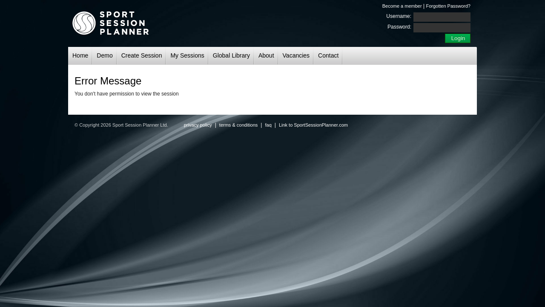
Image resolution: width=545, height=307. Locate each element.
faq (268, 124)
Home (80, 55)
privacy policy (198, 124)
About (266, 55)
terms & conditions (238, 124)
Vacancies (296, 55)
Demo (104, 55)
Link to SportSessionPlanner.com (313, 124)
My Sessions (187, 55)
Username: (398, 16)
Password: (399, 27)
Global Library (231, 55)
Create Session (141, 55)
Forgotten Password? (448, 6)
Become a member (402, 6)
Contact (328, 55)
